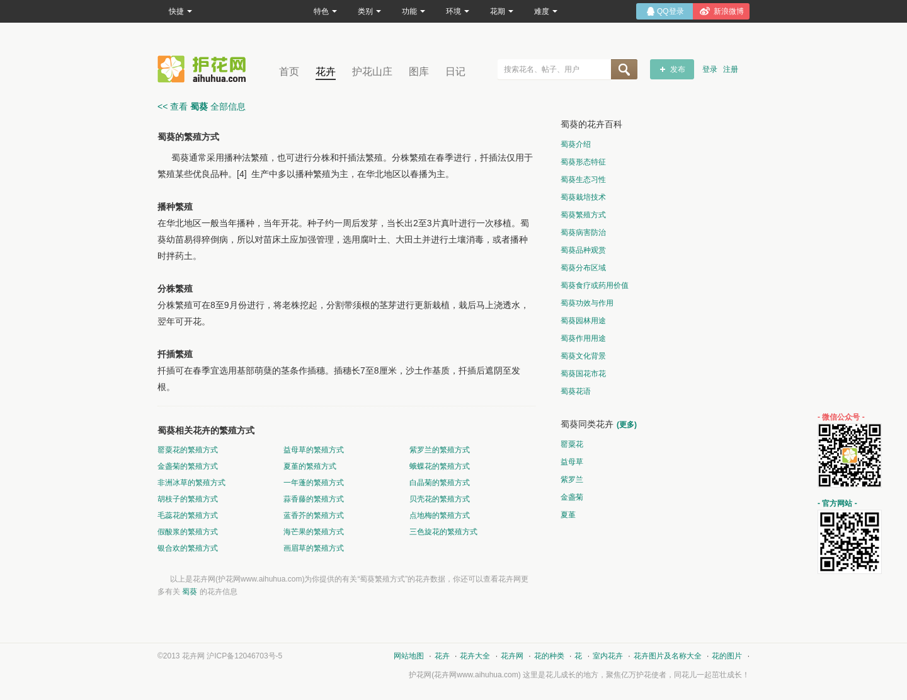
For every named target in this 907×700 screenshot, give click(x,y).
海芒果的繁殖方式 (313, 531)
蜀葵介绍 (576, 144)
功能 (413, 11)
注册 (730, 69)
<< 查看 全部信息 (201, 106)
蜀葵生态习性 (583, 179)
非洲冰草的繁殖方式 (191, 482)
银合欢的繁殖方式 (187, 548)
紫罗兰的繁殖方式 (439, 449)
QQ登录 (670, 11)
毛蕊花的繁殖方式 (187, 515)
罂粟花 (572, 444)
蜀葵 (189, 591)
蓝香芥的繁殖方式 (313, 515)
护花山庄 (372, 71)
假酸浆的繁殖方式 (187, 531)
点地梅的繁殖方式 (439, 515)
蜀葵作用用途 (583, 338)
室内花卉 (608, 655)
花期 (501, 11)
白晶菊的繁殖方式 (439, 482)
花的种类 (549, 655)
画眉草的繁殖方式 (313, 548)
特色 (325, 11)
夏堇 (568, 514)
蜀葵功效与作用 (587, 303)
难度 (545, 11)
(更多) (627, 424)
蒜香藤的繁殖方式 (313, 499)
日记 (455, 71)
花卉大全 (475, 655)
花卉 (326, 71)
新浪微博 (729, 11)
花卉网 (204, 69)
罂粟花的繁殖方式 (187, 449)
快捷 (180, 11)
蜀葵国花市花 (583, 373)
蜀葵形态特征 (583, 162)
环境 (457, 11)
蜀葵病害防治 (583, 232)
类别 (369, 11)
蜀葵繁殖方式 (583, 214)
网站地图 (409, 655)
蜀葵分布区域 (583, 267)
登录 (709, 69)
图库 (419, 71)
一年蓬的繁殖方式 (313, 482)
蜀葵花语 (576, 391)
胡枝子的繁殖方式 (187, 499)
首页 (289, 71)
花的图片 (727, 655)
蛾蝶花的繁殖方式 (439, 466)
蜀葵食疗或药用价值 (595, 285)
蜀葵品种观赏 (583, 250)
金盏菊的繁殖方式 (187, 466)
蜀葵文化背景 (583, 356)
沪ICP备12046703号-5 (244, 655)
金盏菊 (572, 497)
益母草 (572, 461)
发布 (677, 69)
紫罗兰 (572, 479)
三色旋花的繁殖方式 (443, 531)
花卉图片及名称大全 (668, 655)
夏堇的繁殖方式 (309, 466)
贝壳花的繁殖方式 (439, 499)
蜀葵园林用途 (583, 320)
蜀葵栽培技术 (583, 197)
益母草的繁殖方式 (313, 449)
